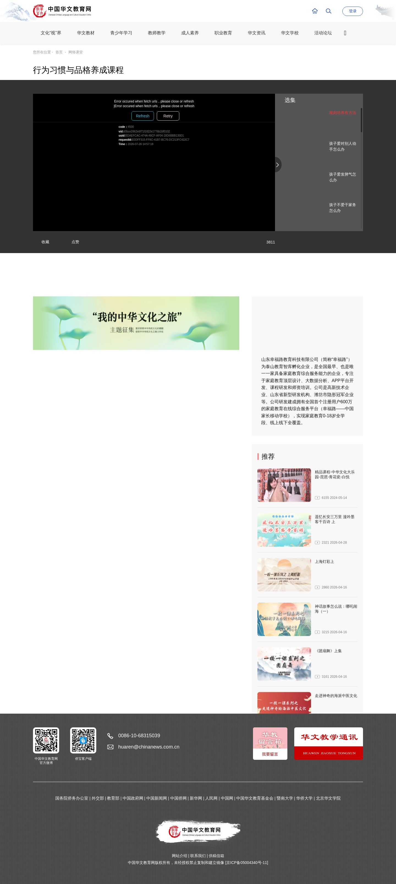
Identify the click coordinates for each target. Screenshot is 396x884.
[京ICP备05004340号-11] (246, 862)
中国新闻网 (156, 798)
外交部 (98, 798)
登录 (353, 11)
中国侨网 (178, 798)
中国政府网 (133, 798)
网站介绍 (179, 855)
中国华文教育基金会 (254, 798)
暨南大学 (285, 798)
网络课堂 (75, 52)
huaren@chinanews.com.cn (148, 747)
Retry (167, 116)
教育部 (113, 798)
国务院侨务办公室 (71, 798)
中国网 (227, 798)
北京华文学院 (328, 798)
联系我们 (198, 855)
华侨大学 (304, 798)
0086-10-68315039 (139, 735)
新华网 (196, 798)
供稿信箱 (216, 855)
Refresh (142, 116)
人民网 (211, 798)
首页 (59, 52)
